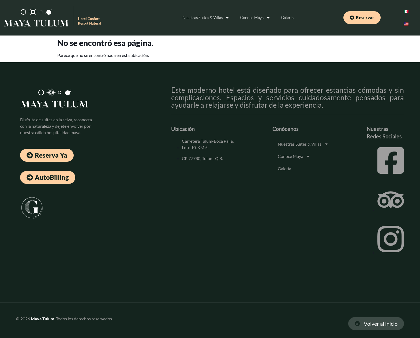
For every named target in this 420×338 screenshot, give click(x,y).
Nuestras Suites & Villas (205, 17)
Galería (287, 17)
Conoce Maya (255, 17)
